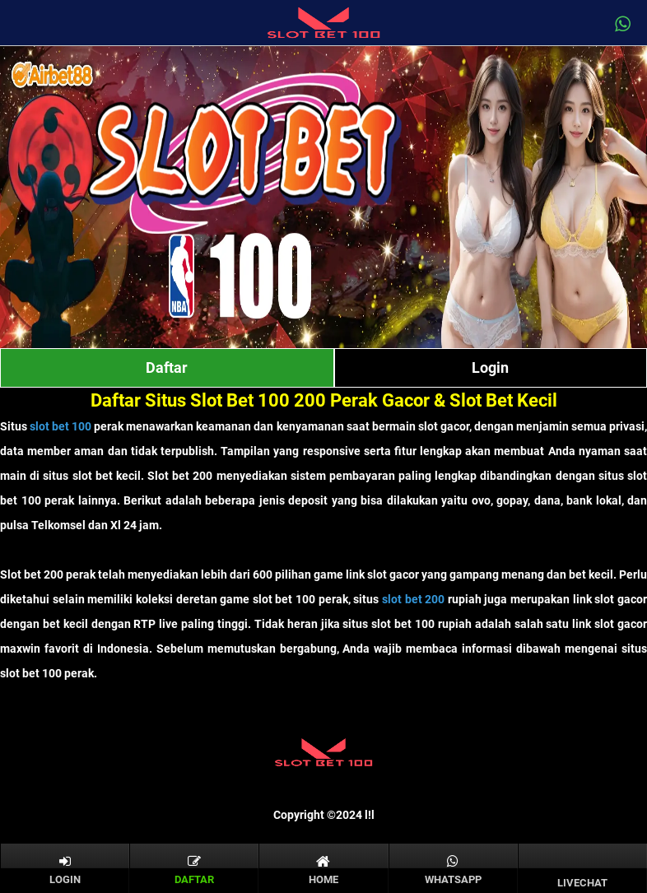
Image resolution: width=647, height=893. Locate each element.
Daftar (167, 367)
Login (490, 367)
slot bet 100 (60, 426)
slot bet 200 (413, 599)
